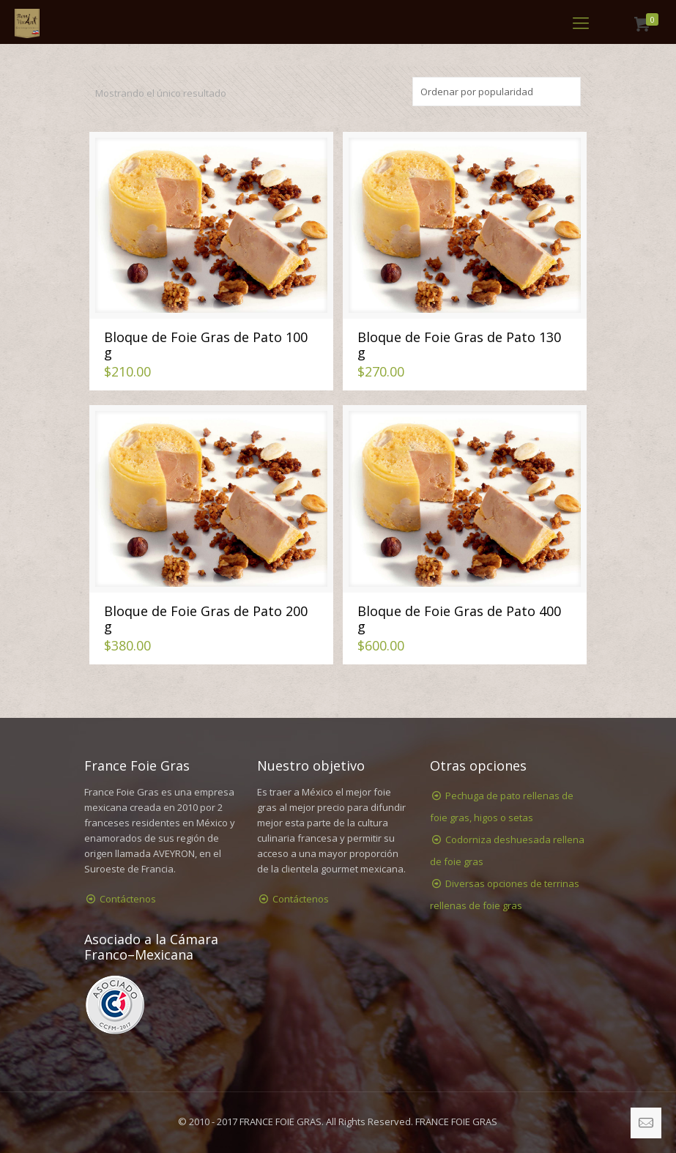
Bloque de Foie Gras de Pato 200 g (206, 618)
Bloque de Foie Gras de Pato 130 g (459, 344)
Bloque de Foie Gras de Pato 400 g (459, 618)
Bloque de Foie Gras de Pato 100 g (206, 344)
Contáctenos (128, 898)
